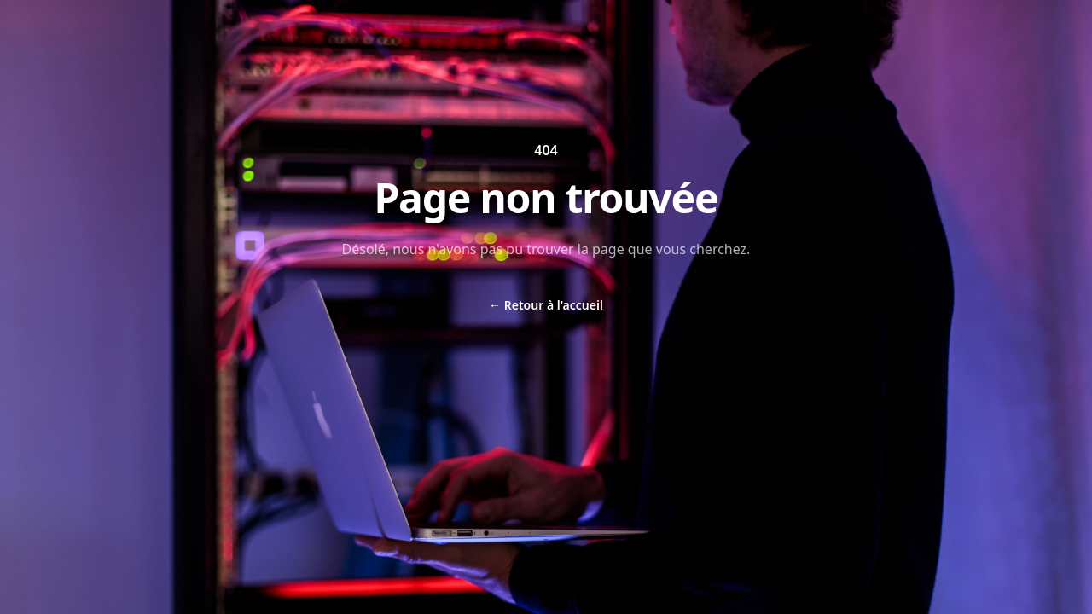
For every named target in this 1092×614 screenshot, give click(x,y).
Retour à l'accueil (546, 305)
